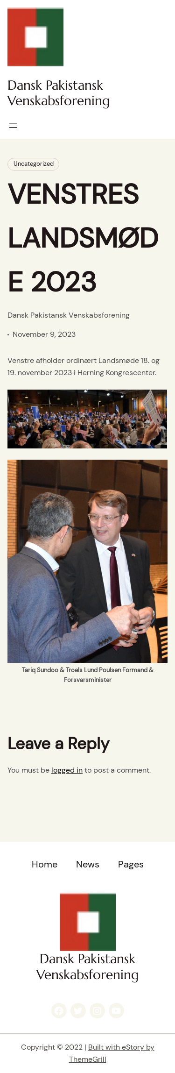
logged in (67, 770)
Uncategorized (34, 164)
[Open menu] (13, 125)
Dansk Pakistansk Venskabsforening (58, 93)
